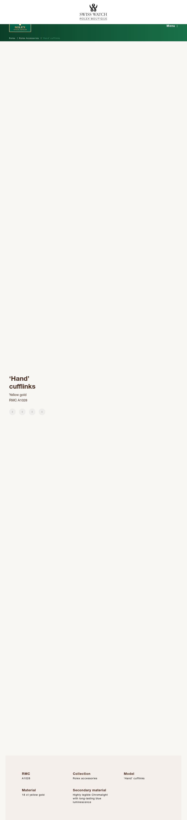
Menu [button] (171, 26)
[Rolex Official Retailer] (164, 12)
